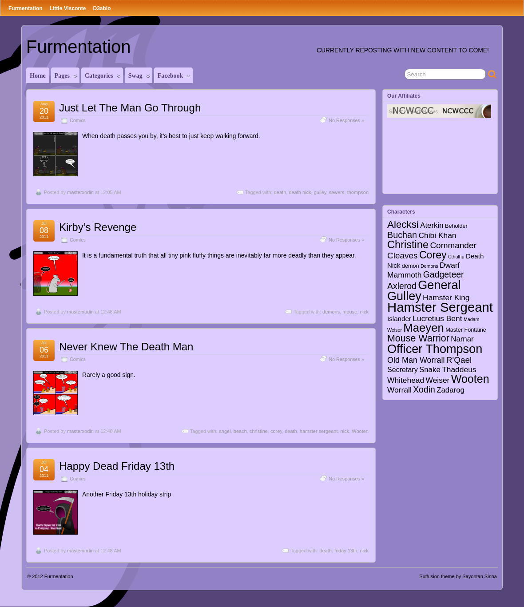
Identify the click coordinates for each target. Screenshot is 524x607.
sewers (337, 192)
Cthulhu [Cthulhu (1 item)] (456, 256)
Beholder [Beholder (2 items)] (456, 226)
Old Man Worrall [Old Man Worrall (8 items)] (416, 360)
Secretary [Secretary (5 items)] (402, 369)
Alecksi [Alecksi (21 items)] (403, 224)
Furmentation (25, 8)
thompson (358, 192)
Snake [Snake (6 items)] (430, 369)
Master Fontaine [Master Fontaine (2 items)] (465, 330)
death (280, 192)
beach (240, 431)
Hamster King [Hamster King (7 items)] (446, 297)
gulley (320, 192)
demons (331, 311)
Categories (103, 77)
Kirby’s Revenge (97, 227)
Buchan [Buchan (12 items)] (402, 235)
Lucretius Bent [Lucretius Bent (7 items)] (437, 318)
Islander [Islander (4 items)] (399, 318)
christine (259, 431)
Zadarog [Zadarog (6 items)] (450, 390)
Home (38, 75)
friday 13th (345, 550)
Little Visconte (68, 8)
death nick (300, 192)
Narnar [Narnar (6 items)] (462, 339)
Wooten (360, 431)
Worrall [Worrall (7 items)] (399, 389)
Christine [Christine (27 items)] (408, 244)
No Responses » (346, 120)
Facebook (174, 77)
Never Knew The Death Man (126, 347)
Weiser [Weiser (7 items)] (438, 380)
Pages (66, 77)
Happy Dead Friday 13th (117, 466)
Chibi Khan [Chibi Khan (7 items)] (437, 235)
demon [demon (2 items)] (410, 266)
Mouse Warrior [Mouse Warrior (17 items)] (418, 338)
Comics (78, 120)
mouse (349, 311)
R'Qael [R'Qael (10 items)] (459, 360)
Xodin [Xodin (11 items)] (424, 389)
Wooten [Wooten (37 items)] (470, 379)
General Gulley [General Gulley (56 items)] (424, 290)
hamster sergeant (319, 431)
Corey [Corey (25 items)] (433, 255)
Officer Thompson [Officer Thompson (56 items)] (434, 349)
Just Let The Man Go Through (130, 108)
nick (364, 311)
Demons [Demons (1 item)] (429, 266)
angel (225, 431)
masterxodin (80, 192)
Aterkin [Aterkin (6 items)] (431, 225)
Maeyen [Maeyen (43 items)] (423, 327)
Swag (139, 77)
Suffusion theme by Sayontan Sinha (458, 576)
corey (276, 431)
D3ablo (102, 8)
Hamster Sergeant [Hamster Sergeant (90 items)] (440, 307)
